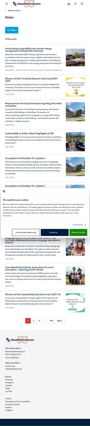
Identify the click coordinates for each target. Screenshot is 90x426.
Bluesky (8, 376)
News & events (14, 10)
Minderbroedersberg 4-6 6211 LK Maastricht (15, 353)
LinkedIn (8, 385)
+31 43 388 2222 (12, 357)
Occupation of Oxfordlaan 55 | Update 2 (25, 158)
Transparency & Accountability (17, 401)
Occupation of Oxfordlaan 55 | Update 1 (25, 185)
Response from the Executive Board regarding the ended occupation (33, 104)
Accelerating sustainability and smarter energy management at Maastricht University (28, 49)
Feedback (9, 410)
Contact (8, 398)
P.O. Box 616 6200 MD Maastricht (13, 367)
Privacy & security (12, 404)
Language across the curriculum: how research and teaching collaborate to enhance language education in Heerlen (32, 240)
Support (8, 407)
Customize (54, 232)
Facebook (9, 379)
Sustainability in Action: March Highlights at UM (29, 133)
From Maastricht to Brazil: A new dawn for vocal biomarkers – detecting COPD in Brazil (29, 268)
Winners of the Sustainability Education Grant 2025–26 (32, 294)
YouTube (8, 391)
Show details (78, 225)
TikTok (7, 388)
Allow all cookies (78, 232)
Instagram (9, 382)
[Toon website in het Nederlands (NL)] (69, 3)
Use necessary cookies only (26, 232)
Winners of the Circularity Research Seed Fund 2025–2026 (31, 79)
